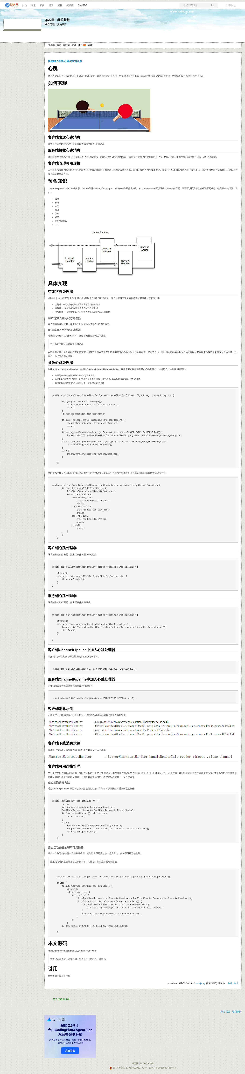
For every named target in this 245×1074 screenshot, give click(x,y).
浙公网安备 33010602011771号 (128, 1067)
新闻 (42, 5)
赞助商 (70, 5)
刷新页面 (225, 1011)
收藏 (230, 983)
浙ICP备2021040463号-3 (162, 1067)
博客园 (51, 45)
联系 (74, 45)
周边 (33, 5)
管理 (90, 45)
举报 (236, 983)
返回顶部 (237, 1011)
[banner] (10, 5)
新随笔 (66, 45)
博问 (51, 5)
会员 (24, 5)
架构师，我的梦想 (57, 20)
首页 (59, 45)
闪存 (60, 5)
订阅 (80, 45)
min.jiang (200, 983)
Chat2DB (82, 5)
